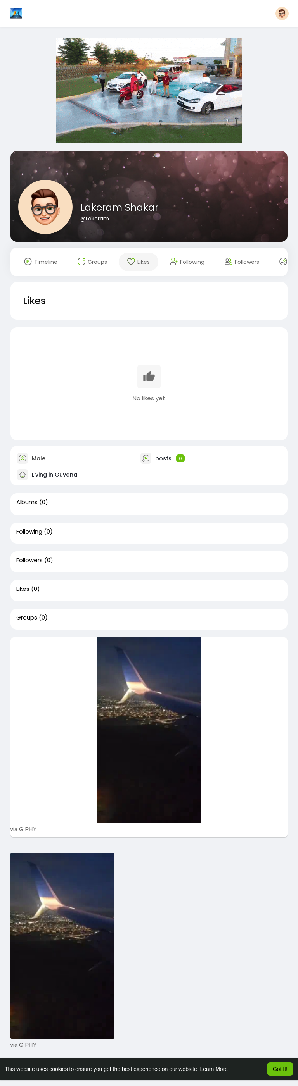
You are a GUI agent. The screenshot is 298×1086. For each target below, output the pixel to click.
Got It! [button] (280, 1069)
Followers (29, 560)
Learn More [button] (214, 1069)
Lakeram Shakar (119, 207)
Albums (27, 502)
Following (29, 531)
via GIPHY (23, 829)
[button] (282, 13)
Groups (26, 617)
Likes (22, 589)
